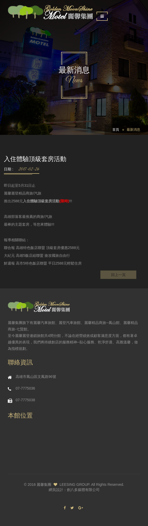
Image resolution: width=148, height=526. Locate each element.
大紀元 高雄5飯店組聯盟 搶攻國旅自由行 (37, 255)
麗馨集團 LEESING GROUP (63, 484)
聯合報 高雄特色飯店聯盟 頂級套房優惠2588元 (42, 248)
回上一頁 (118, 276)
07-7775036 (25, 388)
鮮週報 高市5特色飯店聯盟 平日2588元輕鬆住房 (43, 263)
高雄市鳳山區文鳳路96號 (36, 377)
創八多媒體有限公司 (83, 490)
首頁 (115, 130)
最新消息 (133, 130)
